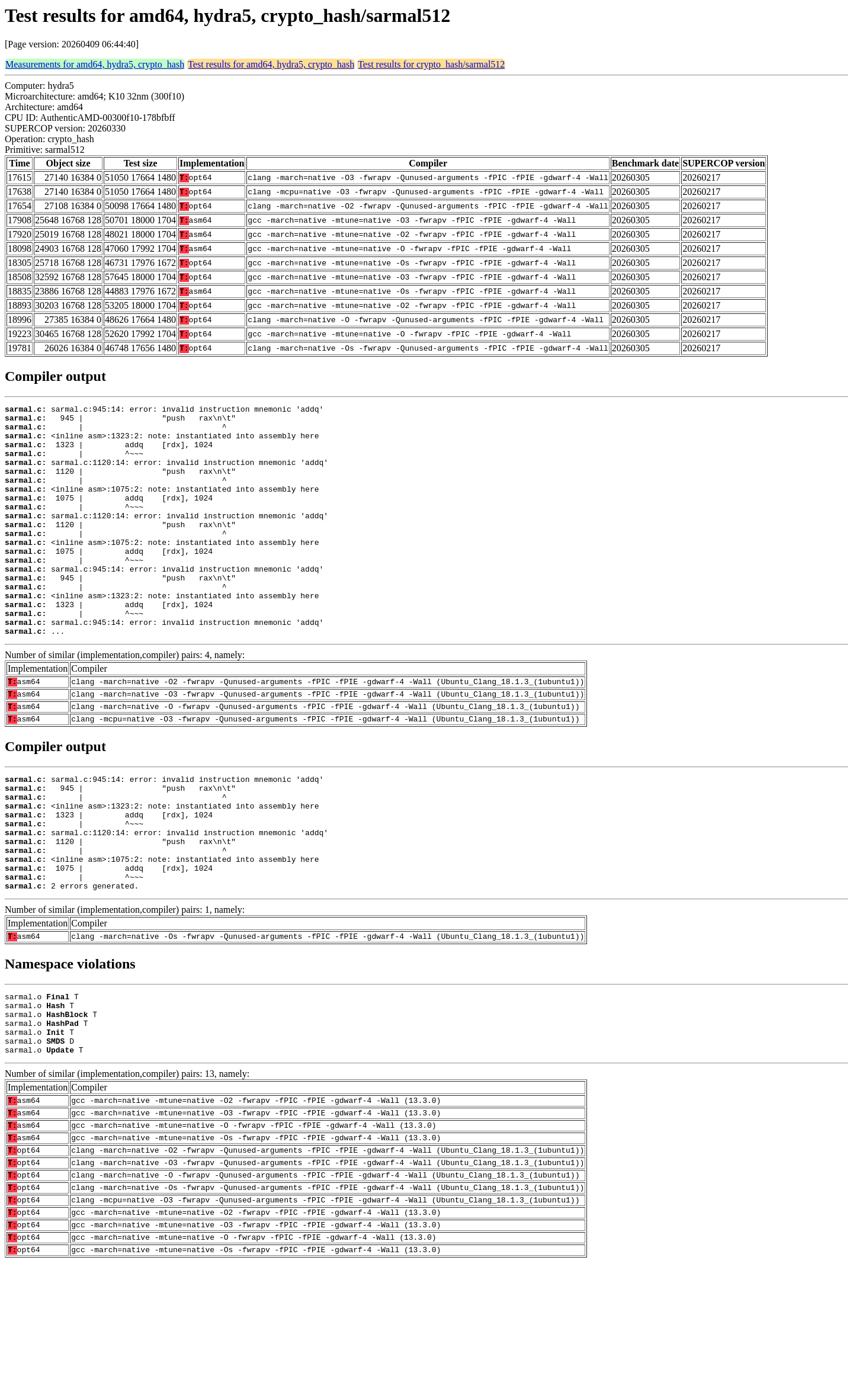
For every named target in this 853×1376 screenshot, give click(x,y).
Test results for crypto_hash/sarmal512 (431, 64)
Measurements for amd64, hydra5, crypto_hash (94, 64)
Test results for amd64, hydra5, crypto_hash (271, 64)
